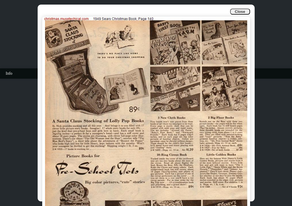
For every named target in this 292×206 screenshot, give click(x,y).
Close (240, 11)
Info (9, 73)
